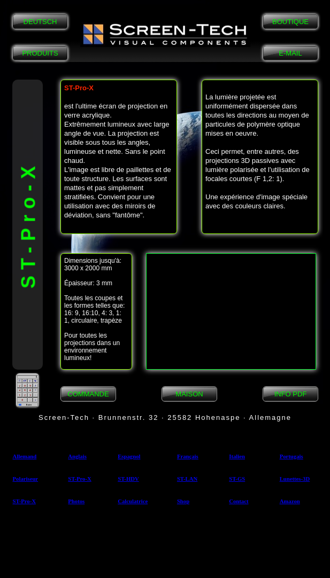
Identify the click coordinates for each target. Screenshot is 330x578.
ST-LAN (187, 478)
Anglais (77, 456)
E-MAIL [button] (290, 53)
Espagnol (129, 456)
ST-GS (237, 478)
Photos (76, 501)
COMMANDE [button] (88, 394)
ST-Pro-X (79, 478)
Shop (183, 501)
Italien (237, 456)
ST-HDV (128, 478)
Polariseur (26, 478)
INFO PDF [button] (290, 394)
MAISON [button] (189, 394)
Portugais (291, 456)
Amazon (290, 501)
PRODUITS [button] (40, 53)
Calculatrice (133, 501)
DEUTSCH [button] (40, 22)
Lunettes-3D (295, 478)
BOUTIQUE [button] (290, 22)
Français (187, 456)
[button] (165, 34)
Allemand (25, 456)
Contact (238, 501)
